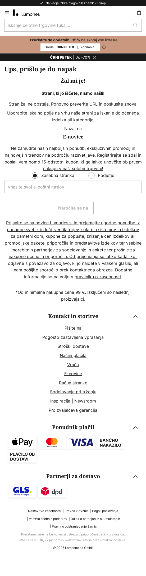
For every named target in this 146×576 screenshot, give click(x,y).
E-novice (73, 373)
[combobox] (73, 25)
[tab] (73, 363)
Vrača (73, 365)
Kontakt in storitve (73, 316)
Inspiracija (60, 401)
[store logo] (29, 12)
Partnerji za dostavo (73, 476)
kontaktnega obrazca (91, 270)
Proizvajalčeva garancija (73, 410)
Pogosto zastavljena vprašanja (73, 337)
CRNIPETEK (70, 47)
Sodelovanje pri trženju (73, 392)
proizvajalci (72, 299)
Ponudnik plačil (73, 427)
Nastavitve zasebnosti (44, 511)
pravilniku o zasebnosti (98, 277)
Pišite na (73, 328)
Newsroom (85, 401)
